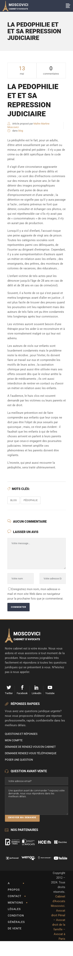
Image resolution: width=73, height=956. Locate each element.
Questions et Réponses (21, 733)
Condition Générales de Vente (16, 922)
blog (20, 130)
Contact (14, 896)
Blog (13, 500)
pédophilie (31, 500)
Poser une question (19, 759)
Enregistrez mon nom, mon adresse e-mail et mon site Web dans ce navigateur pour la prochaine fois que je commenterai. (35, 593)
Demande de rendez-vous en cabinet (30, 746)
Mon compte (14, 740)
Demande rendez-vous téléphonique (30, 753)
